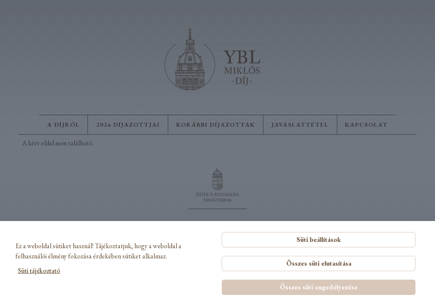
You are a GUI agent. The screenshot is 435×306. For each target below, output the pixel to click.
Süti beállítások (319, 239)
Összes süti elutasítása (318, 263)
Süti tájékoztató (39, 270)
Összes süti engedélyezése (319, 287)
